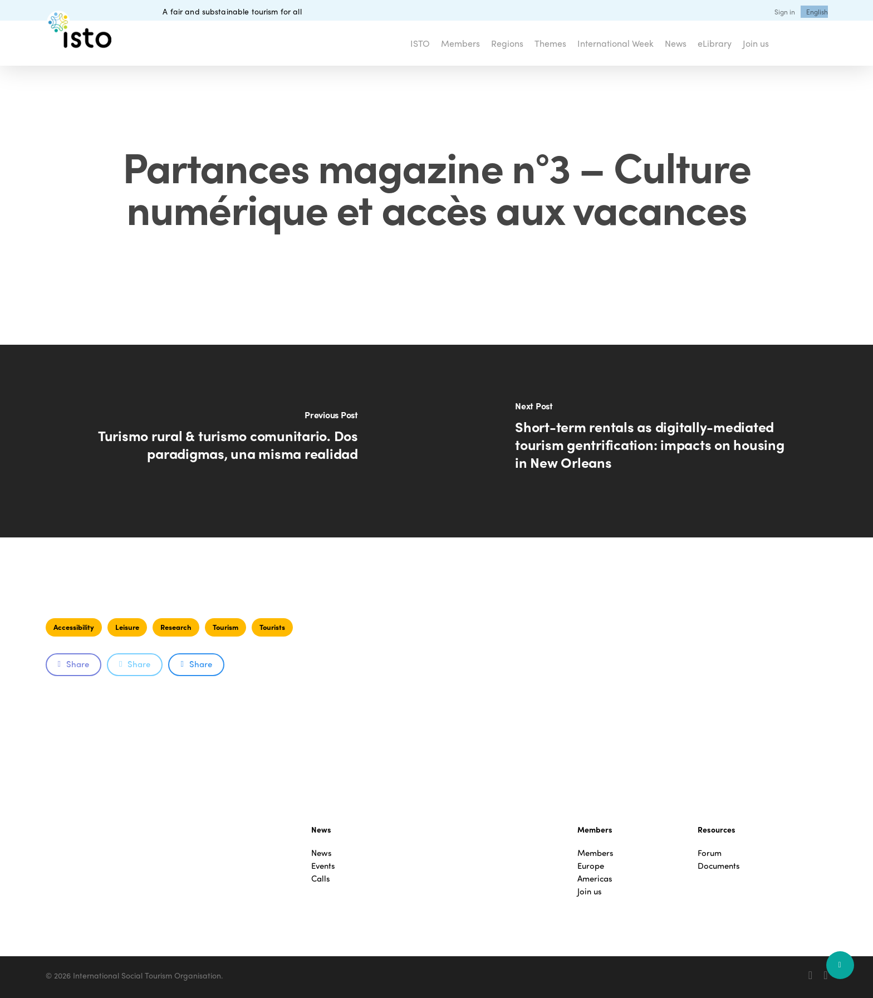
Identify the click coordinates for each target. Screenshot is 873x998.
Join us (589, 891)
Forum (710, 853)
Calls (320, 878)
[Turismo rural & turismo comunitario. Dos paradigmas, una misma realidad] (218, 441)
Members (595, 853)
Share (73, 664)
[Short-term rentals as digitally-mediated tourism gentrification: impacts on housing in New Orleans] (654, 441)
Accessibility (73, 627)
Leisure (127, 627)
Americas (594, 878)
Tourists (272, 627)
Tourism (225, 627)
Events (323, 866)
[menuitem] (817, 12)
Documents (719, 866)
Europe (590, 866)
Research (176, 627)
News (321, 853)
